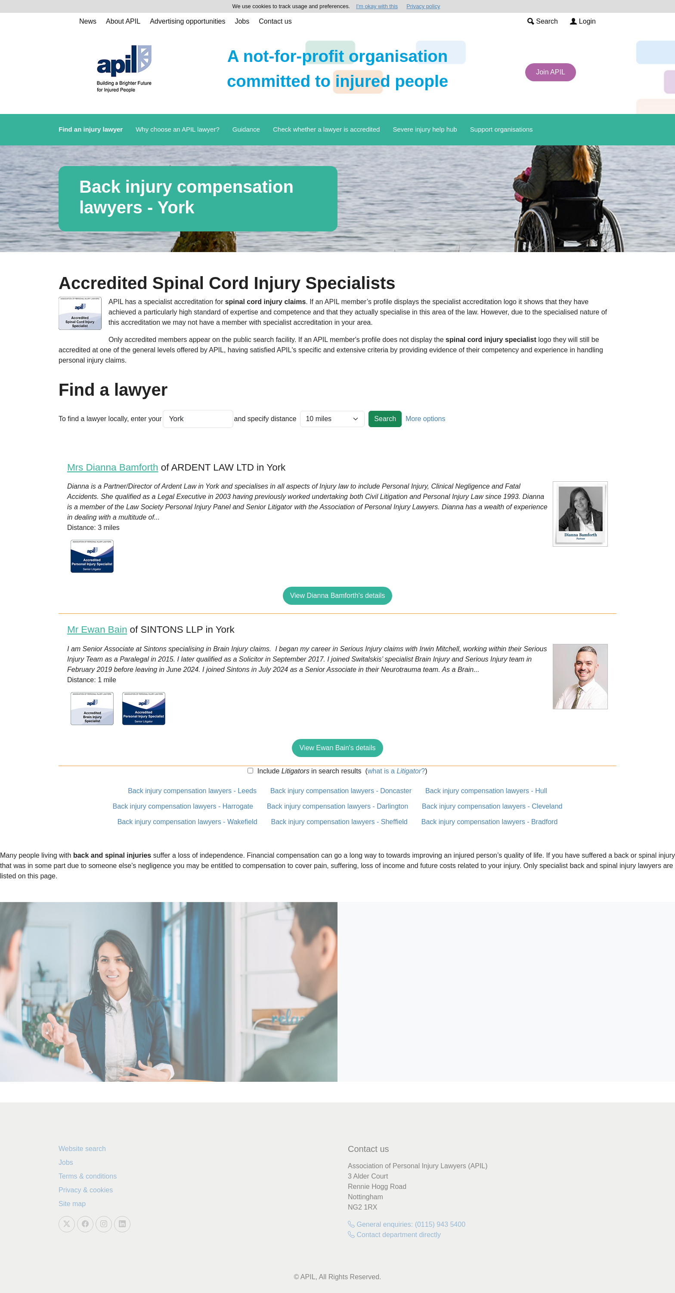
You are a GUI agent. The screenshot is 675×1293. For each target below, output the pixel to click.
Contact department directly (394, 1234)
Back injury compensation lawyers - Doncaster (341, 790)
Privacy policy (423, 6)
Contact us (275, 21)
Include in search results (308, 771)
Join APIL (550, 72)
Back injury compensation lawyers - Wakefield (187, 821)
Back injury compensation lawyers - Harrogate (183, 806)
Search (542, 21)
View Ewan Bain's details (337, 747)
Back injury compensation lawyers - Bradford (489, 821)
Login (583, 21)
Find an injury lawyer (91, 129)
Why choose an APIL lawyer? (178, 129)
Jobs (242, 21)
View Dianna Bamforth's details (337, 595)
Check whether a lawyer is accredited (326, 129)
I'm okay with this (377, 6)
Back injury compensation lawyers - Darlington (337, 806)
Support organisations (501, 129)
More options (426, 418)
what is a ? (396, 771)
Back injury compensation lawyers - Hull (486, 790)
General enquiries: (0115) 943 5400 (406, 1224)
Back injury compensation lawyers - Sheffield (339, 821)
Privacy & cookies (86, 1190)
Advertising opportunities (187, 21)
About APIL (123, 21)
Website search (82, 1148)
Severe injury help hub (425, 129)
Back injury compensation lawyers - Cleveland (492, 806)
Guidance (246, 129)
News (87, 21)
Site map (72, 1203)
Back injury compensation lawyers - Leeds (192, 790)
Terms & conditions (88, 1176)
